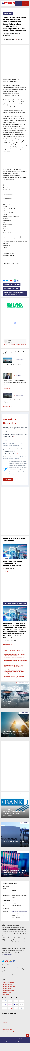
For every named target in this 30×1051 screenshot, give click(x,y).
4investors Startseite (12, 284)
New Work (8, 13)
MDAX (5, 1018)
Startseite (6, 1039)
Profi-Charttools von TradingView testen (15, 345)
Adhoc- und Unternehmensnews (13, 9)
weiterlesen (6, 369)
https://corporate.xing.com (19, 911)
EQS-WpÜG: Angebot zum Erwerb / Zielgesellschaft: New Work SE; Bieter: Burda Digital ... (14, 671)
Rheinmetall (19, 395)
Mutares (18, 375)
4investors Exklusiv (7, 984)
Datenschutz (8, 1041)
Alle (25, 3)
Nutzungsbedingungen (15, 473)
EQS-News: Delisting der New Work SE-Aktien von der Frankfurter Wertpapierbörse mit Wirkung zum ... (14, 656)
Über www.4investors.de (14, 1039)
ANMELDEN (8, 480)
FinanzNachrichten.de (8, 990)
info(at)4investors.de (7, 954)
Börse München (7, 992)
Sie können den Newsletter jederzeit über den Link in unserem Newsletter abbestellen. (14, 457)
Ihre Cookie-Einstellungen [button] (18, 1041)
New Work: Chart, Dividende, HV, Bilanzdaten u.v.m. (14, 293)
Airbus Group (19, 359)
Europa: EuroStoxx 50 (8, 1031)
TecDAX (5, 1022)
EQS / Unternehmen (12, 640)
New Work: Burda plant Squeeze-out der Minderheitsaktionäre (12, 563)
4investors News (7, 988)
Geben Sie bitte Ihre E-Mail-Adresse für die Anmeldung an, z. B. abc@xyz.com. (13, 444)
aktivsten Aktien (17, 972)
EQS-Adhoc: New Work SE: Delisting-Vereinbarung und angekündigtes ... (14, 677)
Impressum (23, 1039)
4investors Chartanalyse (9, 986)
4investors (4, 9)
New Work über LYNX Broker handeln (15, 305)
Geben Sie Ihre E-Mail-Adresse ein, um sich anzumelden (15, 435)
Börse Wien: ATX (7, 1029)
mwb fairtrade (6, 994)
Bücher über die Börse (8, 982)
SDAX (4, 1020)
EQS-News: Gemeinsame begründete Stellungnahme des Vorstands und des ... (14, 666)
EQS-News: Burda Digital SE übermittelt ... (15, 651)
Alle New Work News (12, 288)
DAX (4, 1016)
